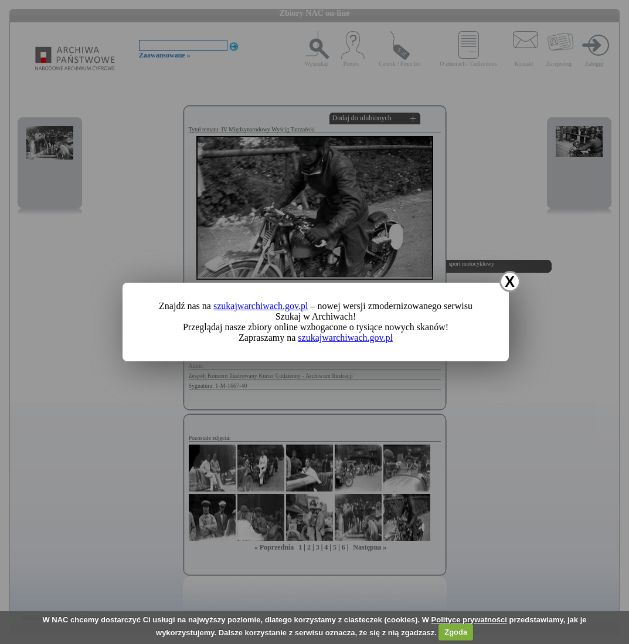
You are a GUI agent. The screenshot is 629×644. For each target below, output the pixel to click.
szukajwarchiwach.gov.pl (260, 306)
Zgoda (455, 632)
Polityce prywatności (469, 619)
